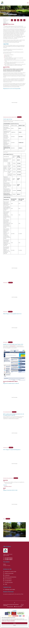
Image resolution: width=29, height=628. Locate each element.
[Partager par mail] (18, 20)
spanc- (4, 518)
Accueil (4, 18)
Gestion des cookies (18, 606)
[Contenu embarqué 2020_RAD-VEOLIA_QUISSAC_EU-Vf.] (14, 464)
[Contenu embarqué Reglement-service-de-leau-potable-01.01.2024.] (14, 103)
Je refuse (14, 625)
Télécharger (10, 282)
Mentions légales (10, 606)
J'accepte (14, 623)
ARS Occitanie (12, 345)
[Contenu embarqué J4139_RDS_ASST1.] (14, 433)
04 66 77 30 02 (8, 558)
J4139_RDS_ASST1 (5, 447)
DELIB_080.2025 (5, 282)
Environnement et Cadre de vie (6, 20)
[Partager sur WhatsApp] (21, 20)
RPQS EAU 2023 (5, 342)
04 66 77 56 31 (8, 559)
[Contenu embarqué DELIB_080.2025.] (14, 268)
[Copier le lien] (24, 20)
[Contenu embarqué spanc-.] (14, 504)
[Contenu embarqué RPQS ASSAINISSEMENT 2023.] (14, 397)
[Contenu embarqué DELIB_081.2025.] (14, 297)
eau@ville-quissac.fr (8, 486)
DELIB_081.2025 (5, 311)
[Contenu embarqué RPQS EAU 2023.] (14, 328)
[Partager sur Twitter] (12, 20)
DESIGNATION (6, 125)
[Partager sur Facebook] (15, 20)
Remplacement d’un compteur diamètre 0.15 (6, 241)
